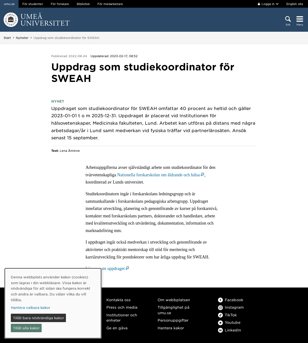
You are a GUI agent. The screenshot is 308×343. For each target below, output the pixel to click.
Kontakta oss (118, 299)
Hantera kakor (171, 327)
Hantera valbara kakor (30, 307)
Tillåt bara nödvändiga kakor (38, 318)
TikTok (227, 314)
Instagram (231, 307)
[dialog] (53, 303)
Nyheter (22, 38)
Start (7, 38)
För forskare (60, 4)
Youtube (229, 322)
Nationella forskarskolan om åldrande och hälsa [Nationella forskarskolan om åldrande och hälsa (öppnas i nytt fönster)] (158, 174)
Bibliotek (83, 4)
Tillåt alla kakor (26, 328)
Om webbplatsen (174, 299)
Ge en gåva (117, 327)
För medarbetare (110, 4)
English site (294, 4)
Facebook (230, 299)
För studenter (32, 4)
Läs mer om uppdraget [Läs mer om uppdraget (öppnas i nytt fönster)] (105, 268)
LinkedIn (229, 330)
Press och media (121, 307)
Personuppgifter (173, 320)
